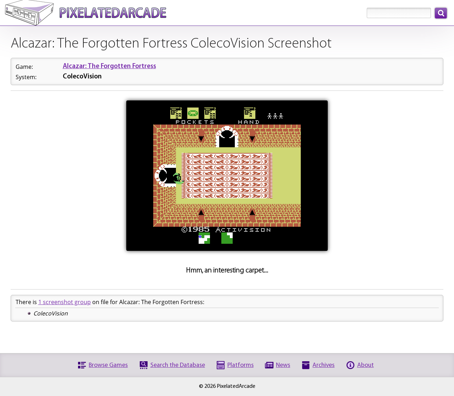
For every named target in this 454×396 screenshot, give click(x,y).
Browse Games (108, 365)
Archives (323, 365)
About (365, 365)
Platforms (240, 365)
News (283, 365)
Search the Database (177, 365)
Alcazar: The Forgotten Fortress (109, 66)
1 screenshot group (64, 302)
